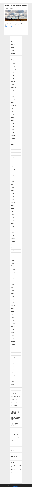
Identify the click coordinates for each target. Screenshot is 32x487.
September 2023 (13, 105)
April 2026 (12, 59)
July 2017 (12, 211)
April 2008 (12, 372)
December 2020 (13, 154)
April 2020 (12, 166)
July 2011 (12, 314)
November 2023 (13, 102)
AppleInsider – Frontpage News (9, 26)
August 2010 (12, 330)
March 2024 (12, 96)
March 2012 (12, 302)
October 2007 (13, 381)
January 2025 (13, 81)
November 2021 (13, 138)
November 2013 (13, 272)
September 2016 (13, 226)
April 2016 (12, 233)
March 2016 (12, 235)
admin (12, 8)
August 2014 (12, 259)
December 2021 (13, 136)
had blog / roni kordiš (14, 456)
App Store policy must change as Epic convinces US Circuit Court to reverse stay (16, 418)
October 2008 (13, 363)
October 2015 (13, 242)
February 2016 (13, 236)
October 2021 (13, 139)
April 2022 (12, 130)
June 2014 (12, 262)
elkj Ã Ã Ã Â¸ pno (13, 393)
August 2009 (13, 348)
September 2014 (13, 257)
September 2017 (13, 208)
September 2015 (13, 244)
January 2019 (13, 184)
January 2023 (13, 117)
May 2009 (12, 353)
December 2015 (13, 239)
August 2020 (13, 160)
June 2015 (12, 248)
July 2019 (12, 175)
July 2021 (12, 144)
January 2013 (13, 287)
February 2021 (13, 151)
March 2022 (12, 132)
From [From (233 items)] (20, 466)
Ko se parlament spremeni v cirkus (15, 444)
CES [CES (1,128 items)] (11, 466)
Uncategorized (13, 53)
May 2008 (12, 371)
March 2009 (12, 356)
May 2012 (12, 299)
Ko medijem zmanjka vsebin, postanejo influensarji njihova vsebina (15, 434)
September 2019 (13, 172)
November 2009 (13, 344)
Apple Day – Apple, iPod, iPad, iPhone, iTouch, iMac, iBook (13, 1)
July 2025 (12, 72)
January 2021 (13, 153)
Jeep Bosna (12, 450)
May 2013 (12, 281)
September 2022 (13, 123)
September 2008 (13, 365)
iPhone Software (13, 48)
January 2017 (13, 220)
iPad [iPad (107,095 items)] (16, 468)
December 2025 (13, 65)
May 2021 (12, 147)
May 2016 (12, 232)
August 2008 (13, 366)
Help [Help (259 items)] (13, 468)
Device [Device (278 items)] (15, 466)
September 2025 (13, 69)
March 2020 (12, 168)
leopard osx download (14, 405)
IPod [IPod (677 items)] (16, 469)
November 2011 (13, 308)
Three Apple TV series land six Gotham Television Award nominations (15, 424)
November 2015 (13, 241)
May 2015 (12, 250)
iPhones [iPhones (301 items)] (14, 469)
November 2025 (13, 66)
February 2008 (13, 375)
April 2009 (12, 354)
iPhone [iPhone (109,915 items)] (19, 468)
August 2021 (12, 142)
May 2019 (12, 178)
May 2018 (12, 196)
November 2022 (13, 120)
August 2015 (12, 245)
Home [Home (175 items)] (14, 468)
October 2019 (13, 171)
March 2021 (12, 150)
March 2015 (12, 253)
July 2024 (12, 90)
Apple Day (12, 41)
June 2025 (12, 74)
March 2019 (12, 181)
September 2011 (13, 311)
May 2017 (12, 214)
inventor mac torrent (14, 399)
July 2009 (12, 350)
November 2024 (13, 84)
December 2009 (13, 342)
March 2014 (12, 266)
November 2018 (13, 187)
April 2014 (12, 265)
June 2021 (12, 145)
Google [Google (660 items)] (12, 468)
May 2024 (12, 93)
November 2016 (13, 223)
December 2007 (13, 378)
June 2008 (12, 369)
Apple (7, 28)
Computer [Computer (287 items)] (13, 466)
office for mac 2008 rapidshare (15, 396)
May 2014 (12, 263)
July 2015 (12, 247)
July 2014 (12, 260)
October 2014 (13, 256)
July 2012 (12, 296)
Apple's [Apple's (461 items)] (15, 465)
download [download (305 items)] (19, 466)
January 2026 (13, 63)
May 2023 (12, 111)
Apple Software (13, 44)
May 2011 (12, 317)
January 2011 (13, 323)
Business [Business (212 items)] (20, 465)
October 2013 (13, 274)
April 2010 (12, 336)
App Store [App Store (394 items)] (18, 465)
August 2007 (12, 384)
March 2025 (12, 78)
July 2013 (12, 278)
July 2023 (12, 108)
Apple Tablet (12, 45)
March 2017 (12, 217)
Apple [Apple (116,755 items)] (13, 465)
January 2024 (13, 99)
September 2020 (13, 159)
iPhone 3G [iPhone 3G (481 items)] (12, 469)
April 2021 (12, 148)
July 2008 (12, 368)
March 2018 (12, 199)
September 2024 (13, 87)
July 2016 (12, 229)
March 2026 (12, 60)
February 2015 (13, 254)
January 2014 (13, 269)
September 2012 (13, 293)
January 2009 (13, 359)
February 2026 (13, 62)
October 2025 (13, 68)
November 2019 (13, 169)
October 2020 (13, 157)
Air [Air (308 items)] (11, 465)
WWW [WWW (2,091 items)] (17, 476)
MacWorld (12, 51)
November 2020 (13, 156)
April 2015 (12, 251)
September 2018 (13, 190)
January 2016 (13, 238)
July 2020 (12, 162)
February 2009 (13, 357)
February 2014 (13, 268)
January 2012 (13, 305)
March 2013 (12, 284)
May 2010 (12, 335)
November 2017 (13, 205)
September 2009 (13, 347)
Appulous (12, 47)
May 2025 (12, 75)
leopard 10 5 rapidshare (14, 402)
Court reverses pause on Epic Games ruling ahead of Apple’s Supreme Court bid (15, 412)
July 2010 (12, 332)
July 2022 (12, 126)
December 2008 (13, 360)
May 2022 (12, 129)
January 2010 (13, 341)
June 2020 (12, 163)
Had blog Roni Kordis (15, 428)
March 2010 (12, 338)
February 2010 (13, 339)
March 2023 (12, 114)
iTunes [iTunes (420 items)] (20, 469)
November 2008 (13, 362)
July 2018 (12, 193)
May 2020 (12, 165)
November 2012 (13, 290)
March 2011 (12, 320)
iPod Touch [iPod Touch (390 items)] (18, 469)
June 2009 (12, 351)
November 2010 (13, 326)
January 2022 (13, 135)
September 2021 (13, 141)
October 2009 (13, 345)
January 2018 (13, 202)
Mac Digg (12, 50)
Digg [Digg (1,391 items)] (16, 466)
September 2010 (13, 329)
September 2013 (13, 275)
